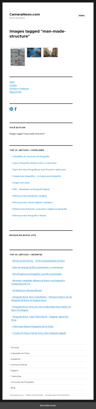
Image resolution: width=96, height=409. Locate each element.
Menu (82, 16)
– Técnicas (14, 347)
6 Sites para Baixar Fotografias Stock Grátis (33, 326)
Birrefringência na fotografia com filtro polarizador (37, 274)
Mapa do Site (15, 92)
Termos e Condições (19, 88)
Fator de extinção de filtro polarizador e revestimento (38, 267)
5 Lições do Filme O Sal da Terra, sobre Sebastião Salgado (39, 333)
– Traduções (15, 376)
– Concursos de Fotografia (21, 382)
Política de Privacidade (34, 395)
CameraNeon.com (24, 14)
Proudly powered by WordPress (57, 395)
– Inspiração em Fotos (19, 353)
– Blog (12, 388)
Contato (13, 85)
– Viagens (13, 370)
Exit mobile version (48, 405)
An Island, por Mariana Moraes (27, 290)
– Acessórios (14, 359)
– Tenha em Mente (18, 365)
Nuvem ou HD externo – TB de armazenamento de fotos (39, 261)
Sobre (12, 82)
